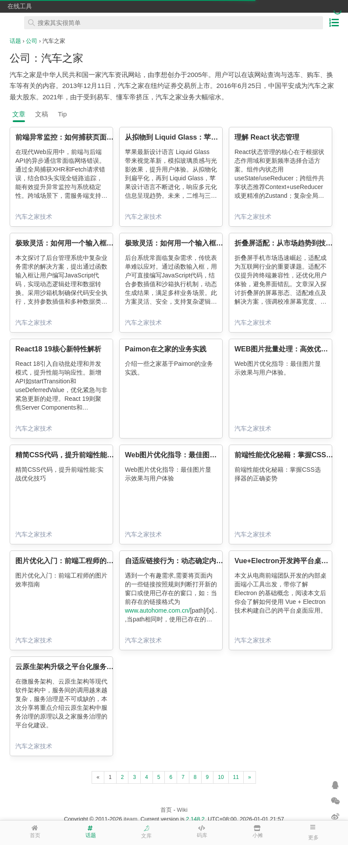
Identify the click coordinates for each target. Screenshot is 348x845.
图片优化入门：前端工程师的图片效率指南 (82, 561)
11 (236, 777)
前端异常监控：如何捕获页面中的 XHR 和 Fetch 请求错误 (106, 137)
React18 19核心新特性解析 (58, 349)
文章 (18, 114)
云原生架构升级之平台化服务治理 (68, 666)
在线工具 (19, 6)
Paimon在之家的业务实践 (165, 349)
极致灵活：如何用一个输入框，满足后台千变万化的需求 (103, 243)
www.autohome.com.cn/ (157, 610)
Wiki (182, 809)
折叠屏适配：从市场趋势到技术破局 (290, 243)
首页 (166, 809)
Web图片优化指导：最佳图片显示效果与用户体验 (202, 455)
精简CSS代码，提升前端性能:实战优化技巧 (83, 455)
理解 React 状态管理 (266, 137)
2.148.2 (195, 819)
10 (221, 777)
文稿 (41, 114)
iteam (130, 819)
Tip (62, 114)
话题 (15, 41)
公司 (31, 41)
